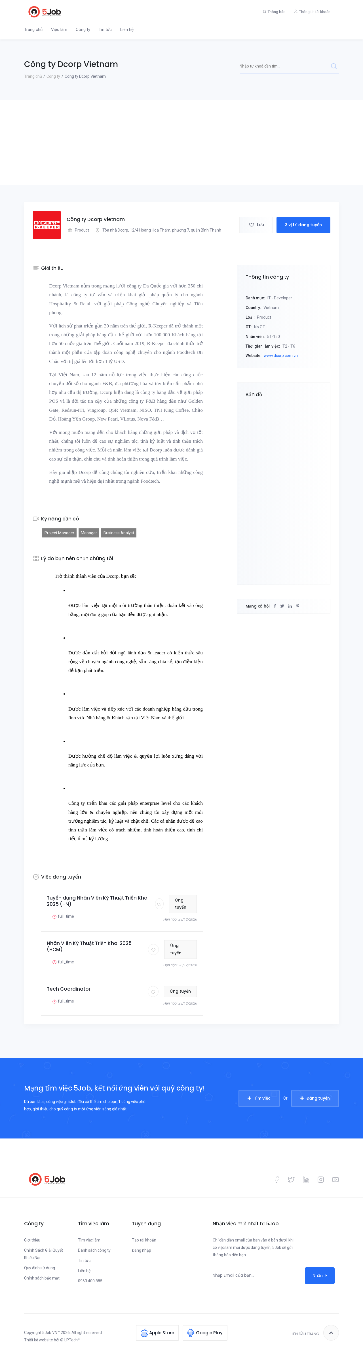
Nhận (320, 1275)
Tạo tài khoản (144, 1240)
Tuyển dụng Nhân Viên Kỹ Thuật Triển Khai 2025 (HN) (98, 901)
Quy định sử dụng (39, 1268)
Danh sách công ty (94, 1250)
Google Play (209, 1333)
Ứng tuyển (181, 903)
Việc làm (59, 29)
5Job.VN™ (51, 1332)
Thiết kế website (38, 1340)
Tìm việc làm (89, 1240)
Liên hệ (127, 29)
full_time (62, 916)
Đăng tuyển (318, 1098)
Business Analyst (119, 533)
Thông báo (276, 12)
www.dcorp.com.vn (281, 355)
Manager (89, 533)
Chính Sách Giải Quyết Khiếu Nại (43, 1254)
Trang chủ (33, 29)
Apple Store (161, 1333)
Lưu (256, 225)
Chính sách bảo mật (42, 1278)
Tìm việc (262, 1098)
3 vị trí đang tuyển (303, 225)
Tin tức (105, 29)
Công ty (83, 29)
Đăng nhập (141, 1250)
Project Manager (59, 533)
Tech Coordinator (68, 989)
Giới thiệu (32, 1240)
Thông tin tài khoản (314, 12)
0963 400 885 (90, 1281)
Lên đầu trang (315, 1333)
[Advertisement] (181, 142)
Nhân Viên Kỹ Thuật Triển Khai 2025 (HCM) (89, 946)
